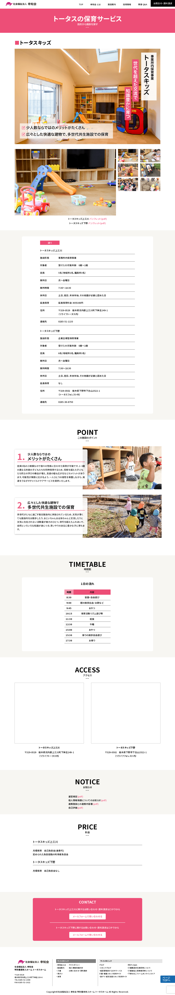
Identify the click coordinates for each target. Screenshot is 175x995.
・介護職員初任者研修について (139, 968)
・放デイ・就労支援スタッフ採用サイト (113, 976)
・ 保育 (58, 976)
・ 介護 (58, 970)
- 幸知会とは (61, 965)
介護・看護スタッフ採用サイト (110, 973)
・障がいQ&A (132, 965)
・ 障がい (59, 973)
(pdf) (80, 796)
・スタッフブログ (105, 968)
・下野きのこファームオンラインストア (141, 973)
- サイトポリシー (74, 965)
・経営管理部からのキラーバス (110, 970)
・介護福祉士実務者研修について (139, 970)
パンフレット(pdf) (98, 218)
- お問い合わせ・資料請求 (77, 970)
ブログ (101, 965)
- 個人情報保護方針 (75, 968)
